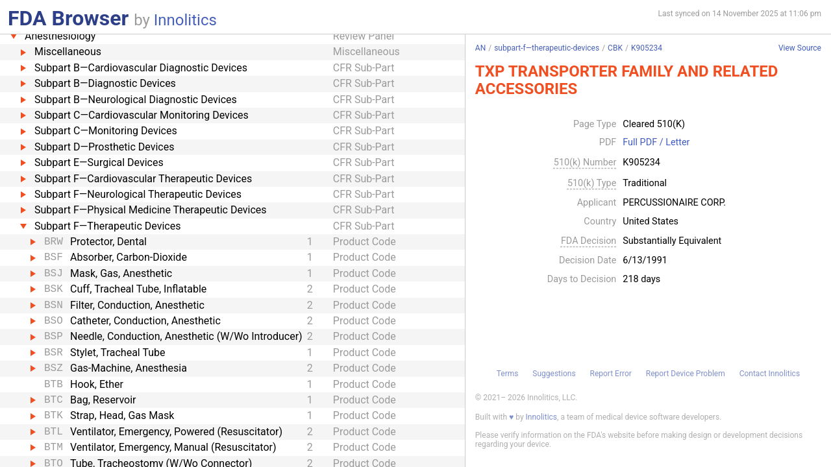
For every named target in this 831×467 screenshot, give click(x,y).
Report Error (610, 373)
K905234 (646, 48)
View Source (799, 48)
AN (480, 48)
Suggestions (553, 373)
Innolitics (185, 20)
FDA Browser (68, 18)
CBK (615, 48)
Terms (508, 373)
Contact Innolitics (769, 373)
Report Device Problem (685, 373)
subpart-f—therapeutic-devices (546, 48)
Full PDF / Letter (656, 143)
